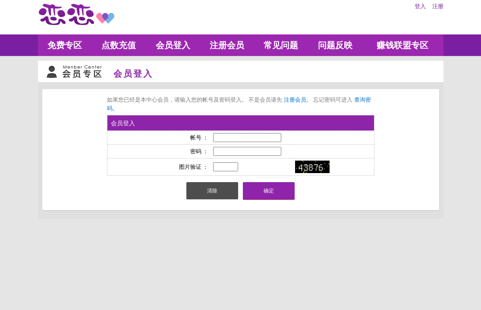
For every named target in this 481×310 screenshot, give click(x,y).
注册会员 (227, 45)
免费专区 (64, 45)
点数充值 (118, 45)
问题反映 (335, 45)
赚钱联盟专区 (402, 45)
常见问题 (281, 45)
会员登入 (173, 45)
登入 (420, 6)
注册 (437, 6)
